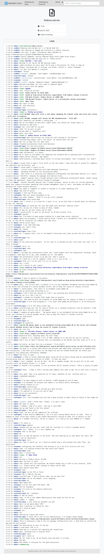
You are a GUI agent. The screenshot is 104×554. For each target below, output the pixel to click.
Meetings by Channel (43, 3)
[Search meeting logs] (82, 3)
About (57, 2)
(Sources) (73, 551)
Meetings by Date (29, 3)
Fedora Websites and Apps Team (58, 551)
